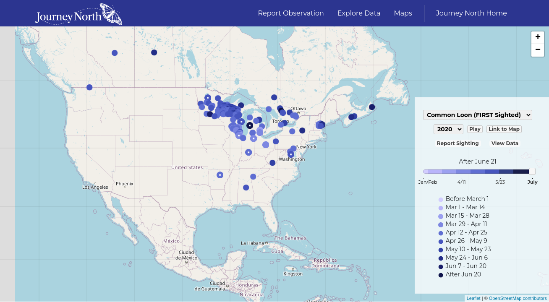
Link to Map (504, 129)
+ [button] (538, 37)
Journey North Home (471, 13)
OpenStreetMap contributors (518, 298)
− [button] (538, 50)
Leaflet (474, 298)
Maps (403, 13)
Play (475, 129)
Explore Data (359, 13)
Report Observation (291, 13)
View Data (504, 143)
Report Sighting (458, 143)
